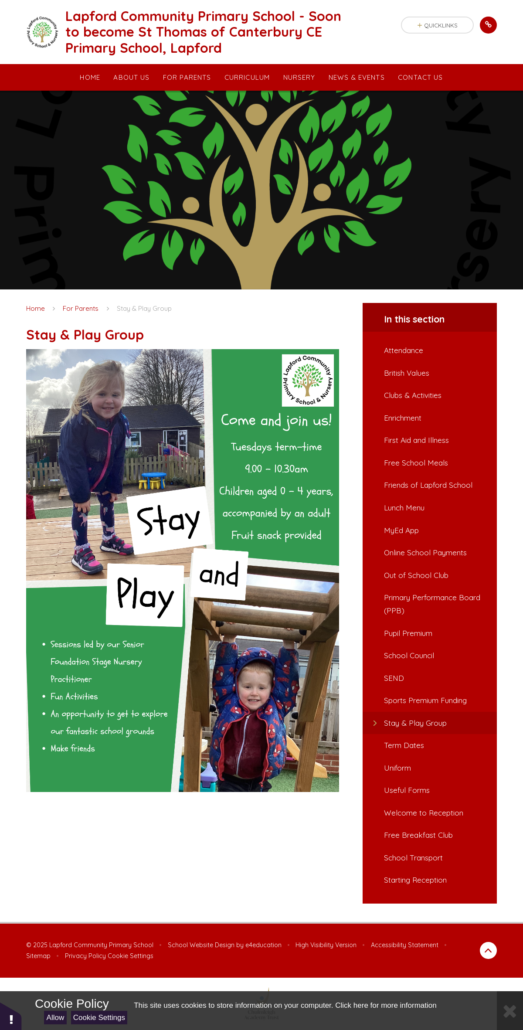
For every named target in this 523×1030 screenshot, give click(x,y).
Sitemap (38, 956)
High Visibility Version (326, 945)
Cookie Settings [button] (130, 956)
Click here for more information (385, 1005)
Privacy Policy (85, 956)
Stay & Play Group (144, 308)
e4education (263, 945)
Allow (56, 1017)
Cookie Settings (99, 1017)
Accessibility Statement (404, 945)
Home (35, 308)
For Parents (80, 308)
